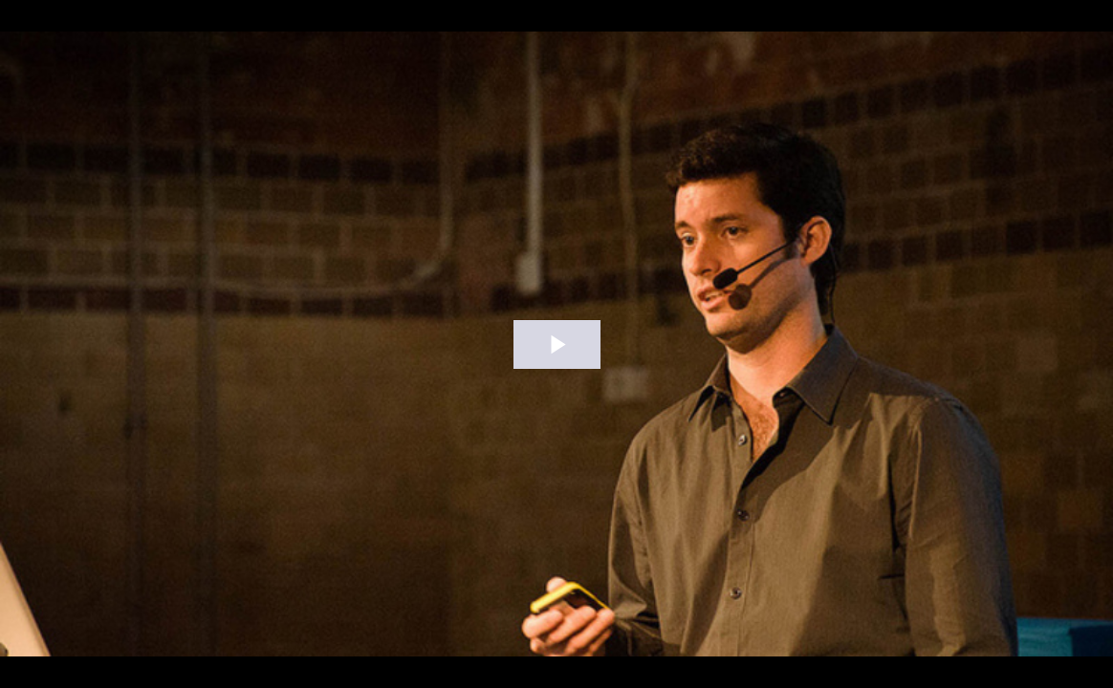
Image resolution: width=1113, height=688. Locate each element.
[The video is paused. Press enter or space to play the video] (556, 344)
